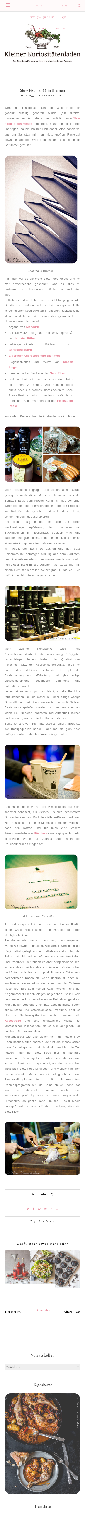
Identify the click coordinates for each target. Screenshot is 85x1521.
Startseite (43, 1310)
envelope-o (64, 7)
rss (58, 28)
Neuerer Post (14, 1312)
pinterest (45, 19)
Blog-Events (47, 1221)
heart (51, 19)
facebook (32, 19)
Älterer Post (72, 1312)
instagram (39, 7)
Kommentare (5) (42, 1194)
